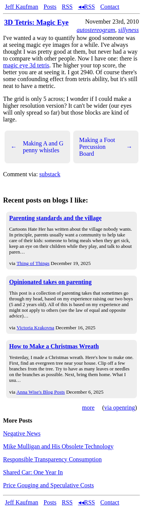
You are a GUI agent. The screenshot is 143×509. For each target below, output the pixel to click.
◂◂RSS (86, 6)
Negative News (21, 433)
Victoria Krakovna (35, 327)
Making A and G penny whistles (37, 146)
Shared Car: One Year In (33, 472)
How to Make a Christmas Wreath (54, 346)
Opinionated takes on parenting (50, 282)
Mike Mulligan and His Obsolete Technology (58, 446)
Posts (49, 6)
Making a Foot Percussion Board (106, 147)
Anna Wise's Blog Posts (40, 392)
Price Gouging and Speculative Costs (48, 485)
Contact (109, 6)
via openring (119, 407)
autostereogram (96, 30)
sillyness (128, 30)
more (88, 407)
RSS (67, 6)
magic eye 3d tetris (26, 65)
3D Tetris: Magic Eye (36, 22)
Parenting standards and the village (55, 218)
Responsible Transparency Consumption (52, 459)
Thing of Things (32, 263)
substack (49, 174)
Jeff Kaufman (21, 6)
